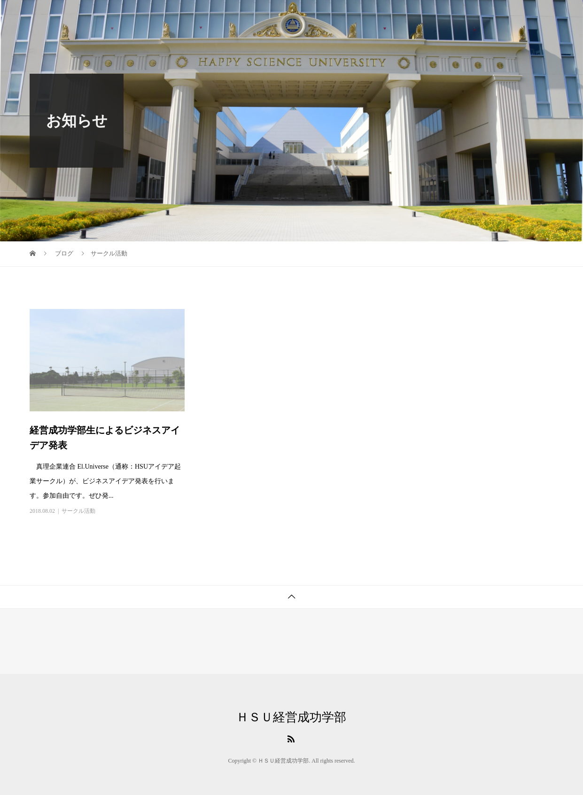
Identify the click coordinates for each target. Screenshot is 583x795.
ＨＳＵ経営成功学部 (291, 717)
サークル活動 (78, 511)
